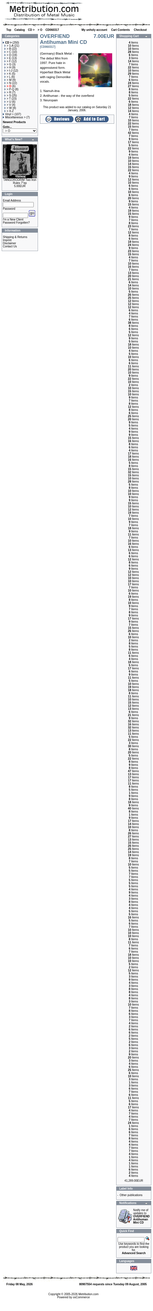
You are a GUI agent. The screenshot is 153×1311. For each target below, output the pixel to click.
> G (8, 64)
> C (8, 51)
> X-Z (9, 111)
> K (8, 73)
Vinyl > (8, 114)
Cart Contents (121, 29)
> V (8, 104)
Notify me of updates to (141, 1216)
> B (8, 48)
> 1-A (9, 45)
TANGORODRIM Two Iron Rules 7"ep (19, 181)
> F (8, 61)
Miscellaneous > (14, 117)
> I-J (8, 70)
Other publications (131, 1195)
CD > (31, 29)
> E (8, 58)
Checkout (140, 29)
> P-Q (9, 89)
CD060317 (52, 29)
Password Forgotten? (16, 222)
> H (8, 67)
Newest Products (14, 122)
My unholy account (95, 29)
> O (40, 29)
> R (8, 92)
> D (8, 55)
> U (8, 101)
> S (8, 95)
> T (8, 98)
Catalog (19, 29)
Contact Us (10, 246)
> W (8, 108)
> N (8, 83)
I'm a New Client (13, 219)
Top (8, 29)
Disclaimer (9, 243)
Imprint (7, 240)
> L (8, 76)
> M (8, 80)
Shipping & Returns (15, 237)
